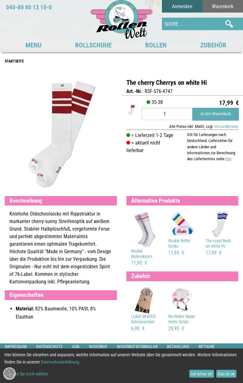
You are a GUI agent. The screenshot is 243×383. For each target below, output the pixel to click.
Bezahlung (178, 346)
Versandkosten (226, 126)
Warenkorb (223, 6)
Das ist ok (226, 373)
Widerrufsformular (137, 346)
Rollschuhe (93, 45)
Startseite (14, 61)
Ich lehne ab (201, 373)
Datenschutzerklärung (60, 361)
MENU (33, 45)
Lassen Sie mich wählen (27, 373)
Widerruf (98, 346)
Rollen (156, 45)
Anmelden (182, 6)
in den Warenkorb (216, 114)
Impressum (16, 346)
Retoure (207, 346)
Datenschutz (49, 346)
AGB (76, 346)
